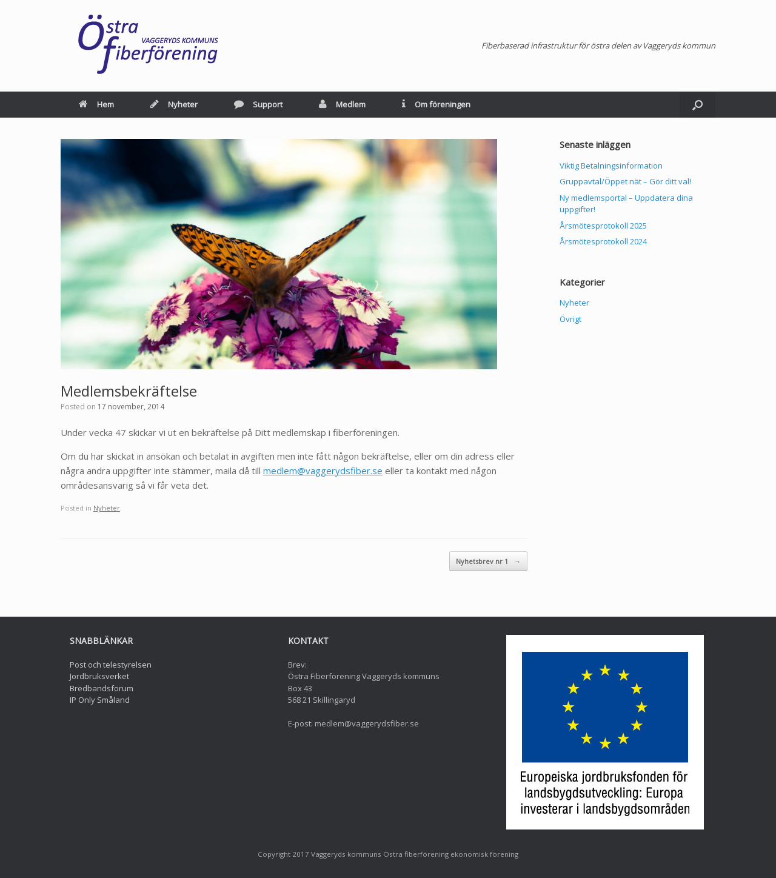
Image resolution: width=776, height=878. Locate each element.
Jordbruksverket (99, 676)
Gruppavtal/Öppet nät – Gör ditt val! (625, 181)
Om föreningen (436, 104)
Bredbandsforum (101, 688)
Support (258, 104)
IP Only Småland (100, 699)
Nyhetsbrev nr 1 (488, 561)
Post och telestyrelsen (111, 664)
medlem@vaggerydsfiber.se (323, 470)
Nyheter (174, 104)
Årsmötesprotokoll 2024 (603, 241)
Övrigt (570, 318)
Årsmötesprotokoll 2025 (603, 225)
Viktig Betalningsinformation (611, 165)
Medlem (342, 104)
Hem (96, 104)
